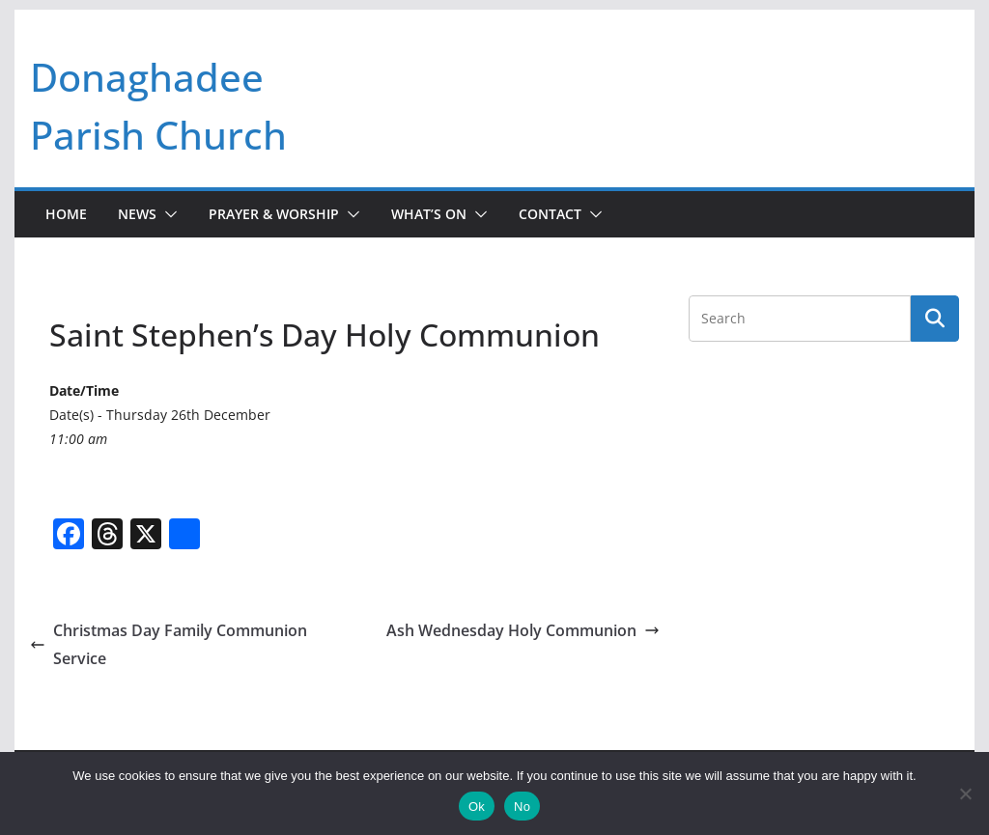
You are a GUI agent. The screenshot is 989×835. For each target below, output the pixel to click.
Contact (550, 214)
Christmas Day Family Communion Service (168, 644)
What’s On (428, 214)
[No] (965, 793)
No (522, 806)
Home (66, 214)
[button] (167, 214)
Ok (476, 806)
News (137, 214)
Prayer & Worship (274, 214)
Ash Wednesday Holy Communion (523, 630)
